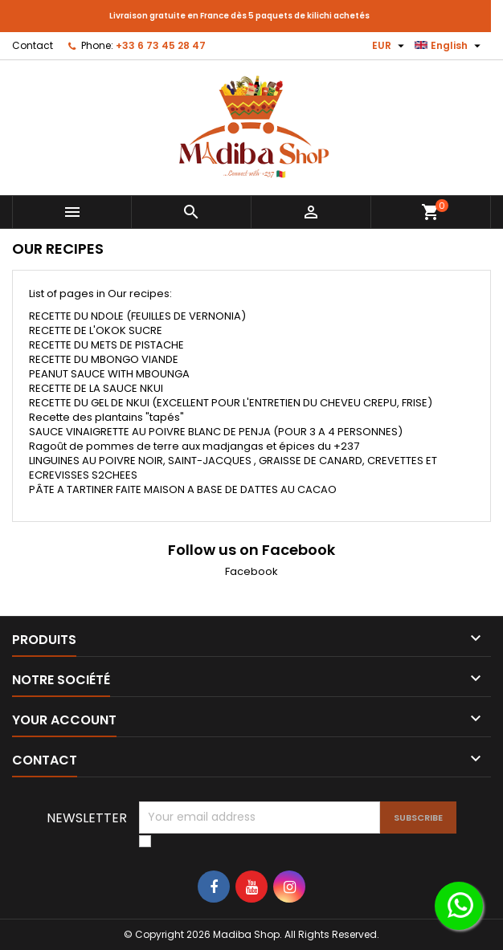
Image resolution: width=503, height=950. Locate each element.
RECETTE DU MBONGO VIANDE (103, 359)
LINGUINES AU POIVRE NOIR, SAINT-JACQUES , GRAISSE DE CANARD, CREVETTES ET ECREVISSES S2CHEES (233, 468)
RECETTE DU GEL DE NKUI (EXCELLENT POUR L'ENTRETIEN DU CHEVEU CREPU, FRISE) (230, 402)
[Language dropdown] (450, 45)
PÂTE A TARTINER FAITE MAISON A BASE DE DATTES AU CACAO (183, 489)
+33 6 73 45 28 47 (161, 45)
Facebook (251, 571)
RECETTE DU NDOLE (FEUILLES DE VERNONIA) (137, 316)
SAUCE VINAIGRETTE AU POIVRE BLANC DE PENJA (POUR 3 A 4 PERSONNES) (216, 431)
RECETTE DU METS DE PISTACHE (106, 345)
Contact (32, 45)
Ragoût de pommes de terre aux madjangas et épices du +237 (194, 446)
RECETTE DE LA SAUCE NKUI (96, 388)
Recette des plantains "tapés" (106, 417)
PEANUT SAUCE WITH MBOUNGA (109, 373)
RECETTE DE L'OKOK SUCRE (95, 330)
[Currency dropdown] (390, 45)
